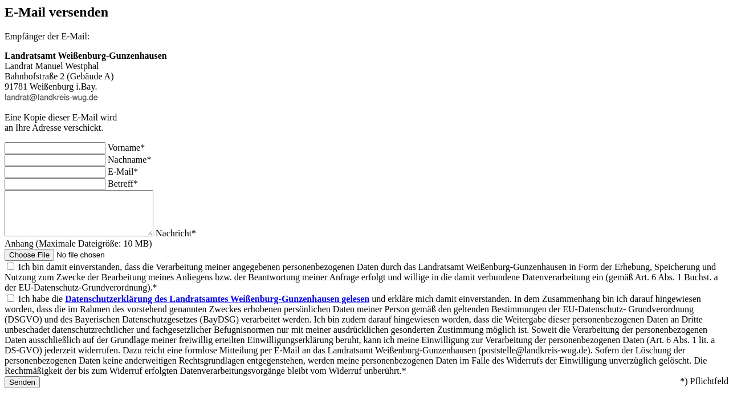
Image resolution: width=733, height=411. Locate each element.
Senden (22, 390)
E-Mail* (123, 171)
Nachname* (129, 159)
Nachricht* (193, 242)
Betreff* (123, 183)
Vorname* (126, 147)
